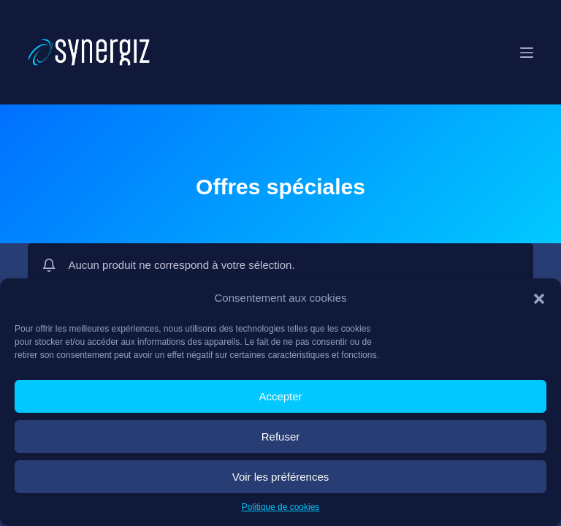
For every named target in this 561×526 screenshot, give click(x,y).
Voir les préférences (280, 476)
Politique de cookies (281, 507)
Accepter (280, 396)
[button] (539, 298)
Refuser (281, 436)
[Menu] (526, 52)
